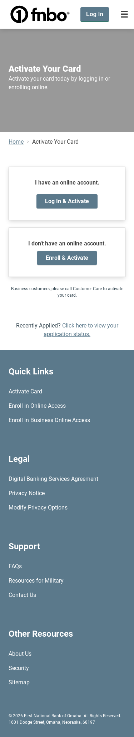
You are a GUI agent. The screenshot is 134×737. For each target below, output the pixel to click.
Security (19, 668)
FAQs (15, 566)
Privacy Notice (27, 493)
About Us (20, 653)
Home (16, 141)
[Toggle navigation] (124, 14)
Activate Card (25, 391)
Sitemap (19, 682)
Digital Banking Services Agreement (53, 478)
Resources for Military (36, 580)
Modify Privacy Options (38, 507)
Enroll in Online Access (37, 405)
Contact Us (22, 595)
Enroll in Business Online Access (49, 420)
